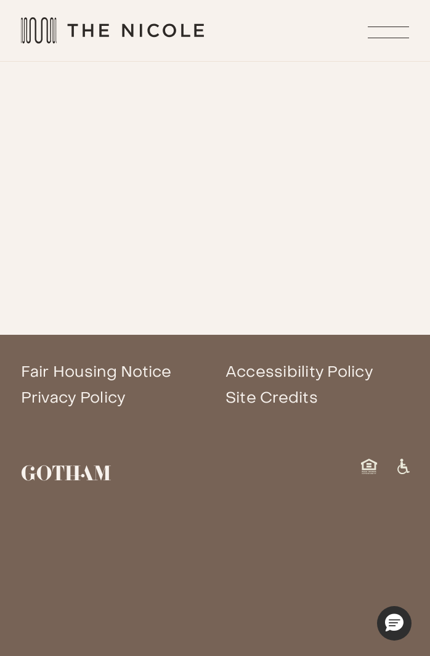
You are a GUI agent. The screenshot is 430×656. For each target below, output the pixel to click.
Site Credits (271, 397)
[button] (394, 623)
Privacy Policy (73, 397)
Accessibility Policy (299, 371)
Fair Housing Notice (96, 371)
